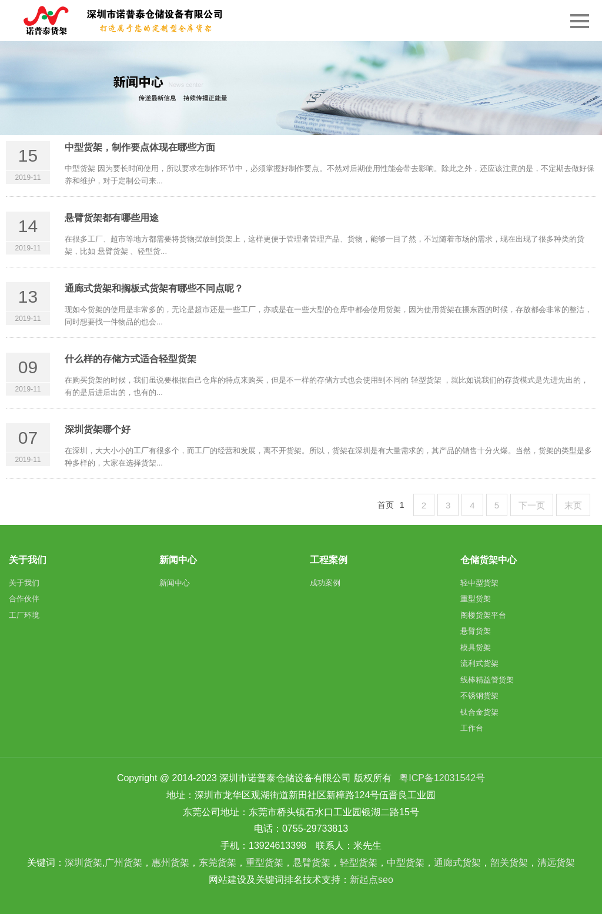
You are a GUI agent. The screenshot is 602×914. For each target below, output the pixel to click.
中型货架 (405, 863)
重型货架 (264, 863)
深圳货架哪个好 (98, 429)
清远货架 (556, 863)
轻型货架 (358, 863)
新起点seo (371, 880)
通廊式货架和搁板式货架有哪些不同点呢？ (154, 288)
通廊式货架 (457, 863)
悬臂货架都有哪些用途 (112, 218)
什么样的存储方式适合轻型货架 (130, 359)
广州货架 (123, 863)
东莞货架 (217, 863)
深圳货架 (83, 863)
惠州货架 (170, 863)
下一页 (532, 505)
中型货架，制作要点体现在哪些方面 (140, 147)
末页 (573, 505)
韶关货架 (509, 863)
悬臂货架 (311, 863)
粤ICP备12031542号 (442, 778)
